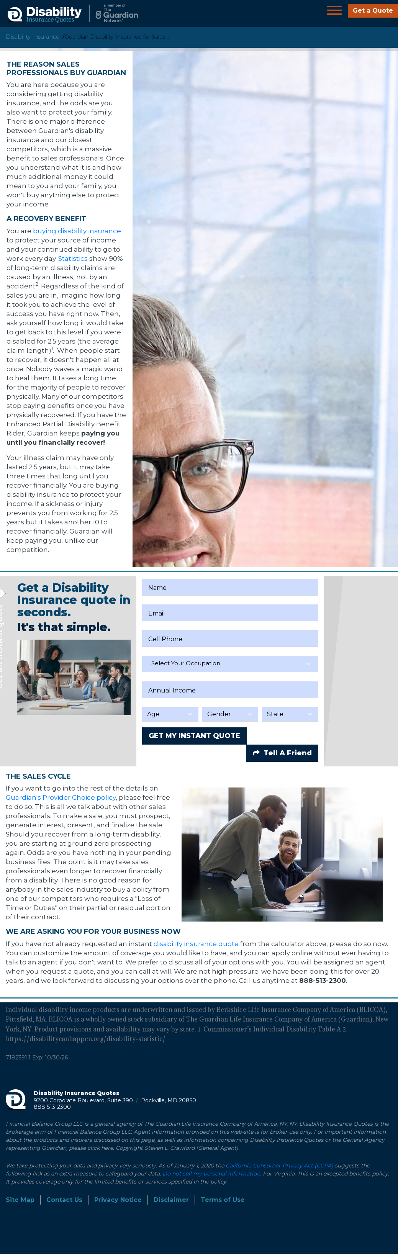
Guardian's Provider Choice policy (61, 797)
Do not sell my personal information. (211, 1173)
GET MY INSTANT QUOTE (194, 736)
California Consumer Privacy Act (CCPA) (279, 1165)
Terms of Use (223, 1199)
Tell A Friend (282, 753)
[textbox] (230, 663)
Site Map (20, 1199)
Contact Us (64, 1199)
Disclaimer (171, 1199)
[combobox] (230, 664)
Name (157, 587)
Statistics (73, 258)
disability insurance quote (196, 944)
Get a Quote (373, 10)
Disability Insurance (32, 36)
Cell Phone (165, 639)
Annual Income (172, 690)
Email (156, 613)
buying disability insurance (77, 231)
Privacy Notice (118, 1199)
